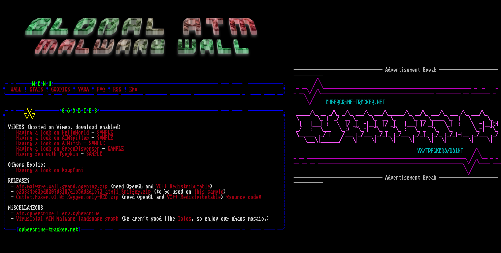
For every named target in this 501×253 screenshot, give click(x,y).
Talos (184, 218)
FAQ (101, 89)
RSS (117, 89)
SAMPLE (105, 132)
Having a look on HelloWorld (52, 132)
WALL (16, 89)
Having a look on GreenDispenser (58, 148)
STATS (36, 89)
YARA (83, 89)
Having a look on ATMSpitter (52, 138)
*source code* (243, 197)
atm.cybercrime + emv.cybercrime (58, 213)
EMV (133, 89)
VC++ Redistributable (183, 186)
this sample (209, 191)
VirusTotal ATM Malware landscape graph (67, 218)
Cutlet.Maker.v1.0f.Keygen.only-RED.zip (67, 197)
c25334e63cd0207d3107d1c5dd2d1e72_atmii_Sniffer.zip (83, 191)
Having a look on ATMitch (48, 143)
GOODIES (60, 89)
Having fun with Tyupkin (47, 154)
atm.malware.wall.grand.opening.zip (62, 186)
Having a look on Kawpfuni (50, 170)
